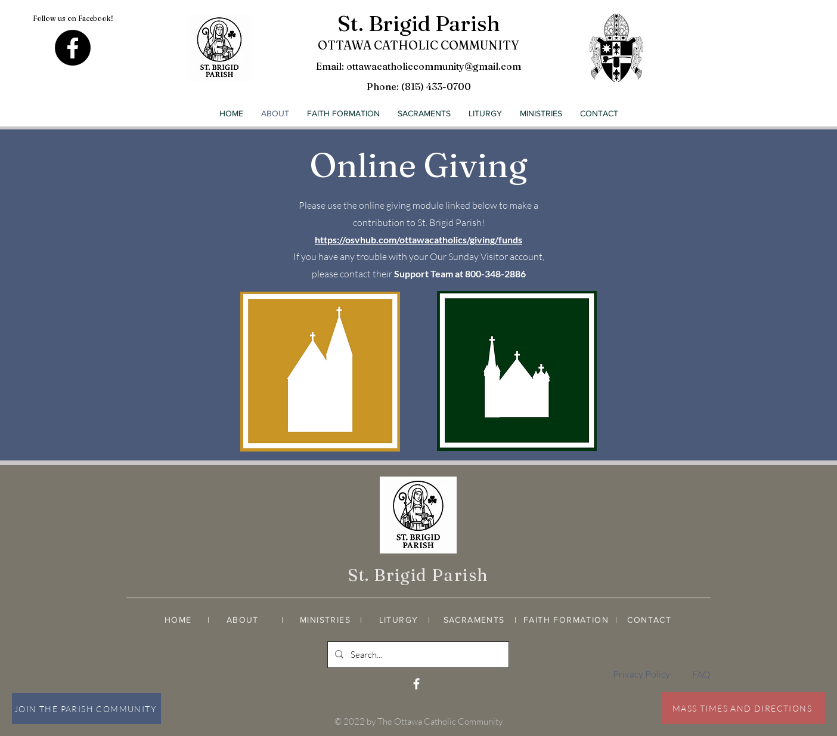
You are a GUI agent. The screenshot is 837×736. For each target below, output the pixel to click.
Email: (331, 66)
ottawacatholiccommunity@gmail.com (433, 66)
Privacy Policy (641, 674)
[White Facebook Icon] (416, 683)
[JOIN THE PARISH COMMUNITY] (86, 708)
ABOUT (243, 619)
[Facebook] (73, 48)
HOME (178, 619)
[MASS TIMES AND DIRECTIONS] (743, 708)
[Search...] (417, 654)
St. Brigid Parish (418, 23)
